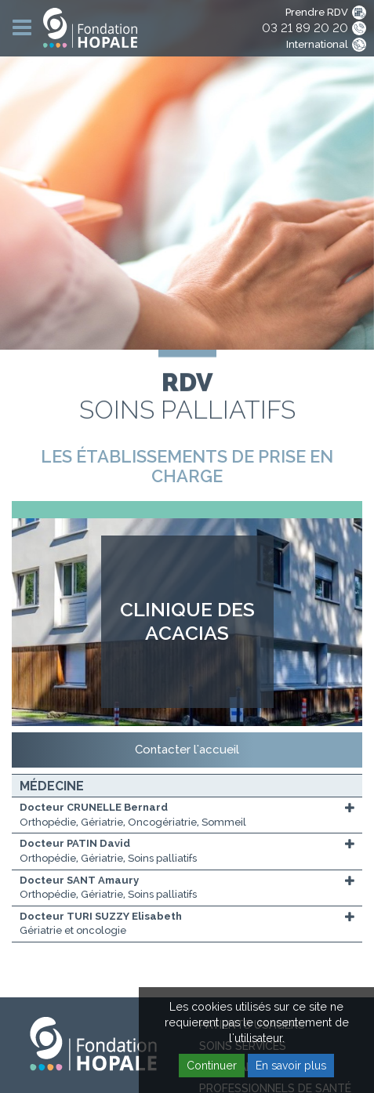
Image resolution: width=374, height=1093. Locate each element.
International (317, 44)
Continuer (212, 1065)
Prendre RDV (316, 12)
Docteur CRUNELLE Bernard (94, 807)
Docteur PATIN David (75, 843)
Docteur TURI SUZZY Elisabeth (101, 916)
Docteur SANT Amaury (79, 880)
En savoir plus (291, 1065)
